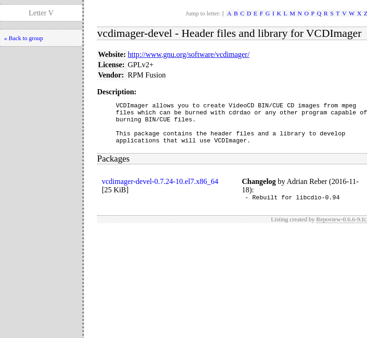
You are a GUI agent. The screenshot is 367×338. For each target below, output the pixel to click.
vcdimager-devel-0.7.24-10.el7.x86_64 (160, 190)
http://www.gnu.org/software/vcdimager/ (189, 54)
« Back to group (23, 38)
